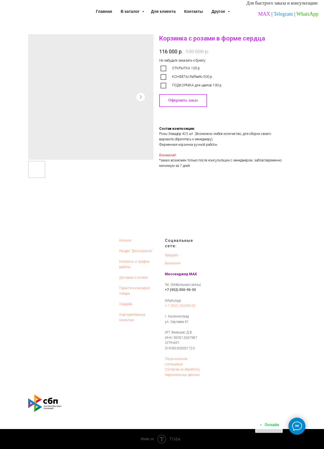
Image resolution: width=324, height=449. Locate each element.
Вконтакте (172, 263)
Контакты (193, 11)
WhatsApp (307, 14)
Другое (219, 11)
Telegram (283, 14)
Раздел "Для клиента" (136, 251)
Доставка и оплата (133, 278)
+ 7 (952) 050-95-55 (180, 306)
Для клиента (163, 11)
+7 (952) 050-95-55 (180, 290)
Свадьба (125, 304)
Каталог (125, 240)
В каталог (131, 11)
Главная (104, 11)
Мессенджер (176, 274)
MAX (264, 14)
